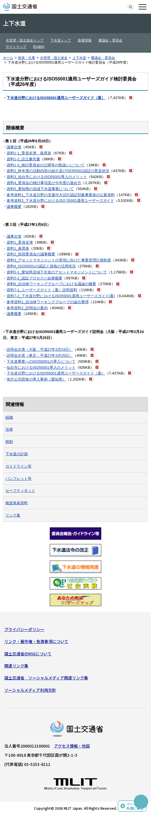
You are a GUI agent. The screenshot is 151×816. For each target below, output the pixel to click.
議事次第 (14, 147)
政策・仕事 (26, 58)
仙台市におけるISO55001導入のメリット (41, 367)
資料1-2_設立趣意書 (23, 159)
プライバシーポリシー (24, 629)
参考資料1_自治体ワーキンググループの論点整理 (48, 302)
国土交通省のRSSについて (27, 654)
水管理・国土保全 (53, 58)
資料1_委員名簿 (20, 242)
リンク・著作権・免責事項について (36, 641)
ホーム (8, 58)
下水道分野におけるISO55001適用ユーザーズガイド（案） (56, 98)
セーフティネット (20, 490)
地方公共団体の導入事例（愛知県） (36, 379)
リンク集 (12, 515)
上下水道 (79, 58)
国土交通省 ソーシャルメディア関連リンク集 (46, 678)
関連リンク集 (16, 666)
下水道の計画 (16, 454)
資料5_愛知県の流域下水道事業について (40, 189)
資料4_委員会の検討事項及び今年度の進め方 (44, 183)
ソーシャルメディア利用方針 (30, 690)
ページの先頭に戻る (135, 806)
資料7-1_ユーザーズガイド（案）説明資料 (42, 290)
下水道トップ (60, 40)
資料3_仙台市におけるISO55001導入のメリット (47, 177)
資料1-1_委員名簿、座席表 (29, 153)
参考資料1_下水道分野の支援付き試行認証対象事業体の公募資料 (61, 195)
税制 (9, 441)
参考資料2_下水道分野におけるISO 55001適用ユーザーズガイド (60, 200)
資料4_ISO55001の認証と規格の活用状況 (41, 266)
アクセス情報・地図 (72, 746)
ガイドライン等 (18, 466)
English (38, 47)
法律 (9, 429)
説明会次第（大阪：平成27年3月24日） (40, 349)
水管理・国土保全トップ (24, 40)
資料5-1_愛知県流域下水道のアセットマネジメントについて (57, 272)
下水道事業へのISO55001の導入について (41, 361)
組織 (9, 417)
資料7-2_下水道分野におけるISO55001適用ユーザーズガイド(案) (61, 296)
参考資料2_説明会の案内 (27, 308)
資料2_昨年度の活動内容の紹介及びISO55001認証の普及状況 (58, 171)
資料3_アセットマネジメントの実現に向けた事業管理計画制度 (59, 260)
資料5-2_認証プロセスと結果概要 (34, 278)
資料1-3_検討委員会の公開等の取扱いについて (46, 165)
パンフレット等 (18, 478)
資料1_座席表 (18, 248)
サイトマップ (16, 47)
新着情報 (85, 40)
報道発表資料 (16, 503)
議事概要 (14, 206)
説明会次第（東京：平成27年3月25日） (40, 355)
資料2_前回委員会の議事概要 (31, 254)
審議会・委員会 (110, 40)
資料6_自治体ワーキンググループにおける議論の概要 (51, 284)
